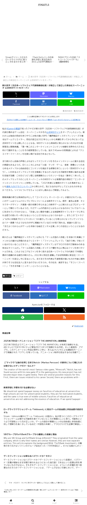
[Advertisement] (43, 31)
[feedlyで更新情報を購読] (22, 317)
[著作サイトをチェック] (22, 310)
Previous (2, 60)
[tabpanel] (17, 59)
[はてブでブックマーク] (43, 102)
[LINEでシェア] (70, 102)
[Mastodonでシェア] (43, 94)
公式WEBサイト (53, 132)
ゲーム (7, 276)
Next (84, 60)
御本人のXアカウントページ (19, 186)
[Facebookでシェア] (16, 102)
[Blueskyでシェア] (70, 94)
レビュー (18, 276)
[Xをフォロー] (64, 310)
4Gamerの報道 (13, 128)
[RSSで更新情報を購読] (64, 317)
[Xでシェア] (16, 94)
